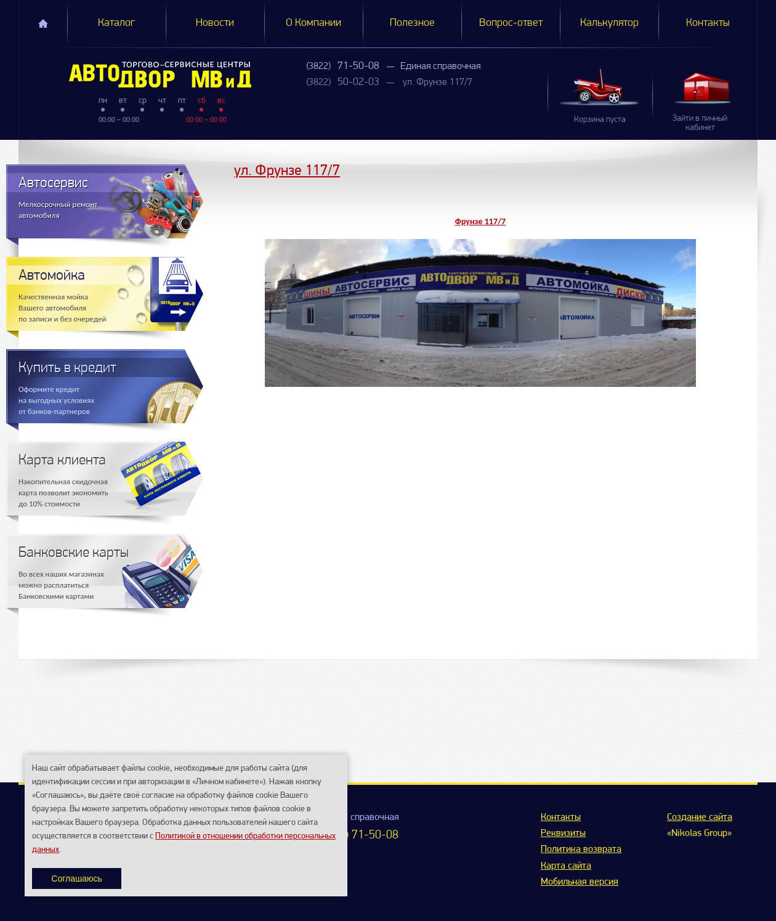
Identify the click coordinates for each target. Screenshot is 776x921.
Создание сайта (699, 817)
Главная (43, 23)
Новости (215, 23)
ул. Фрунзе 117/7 (437, 82)
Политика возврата (581, 849)
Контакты (708, 23)
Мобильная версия (579, 882)
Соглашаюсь (76, 878)
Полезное (412, 23)
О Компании (313, 23)
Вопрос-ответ (511, 23)
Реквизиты (563, 833)
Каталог (116, 23)
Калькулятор (609, 23)
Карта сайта (566, 866)
